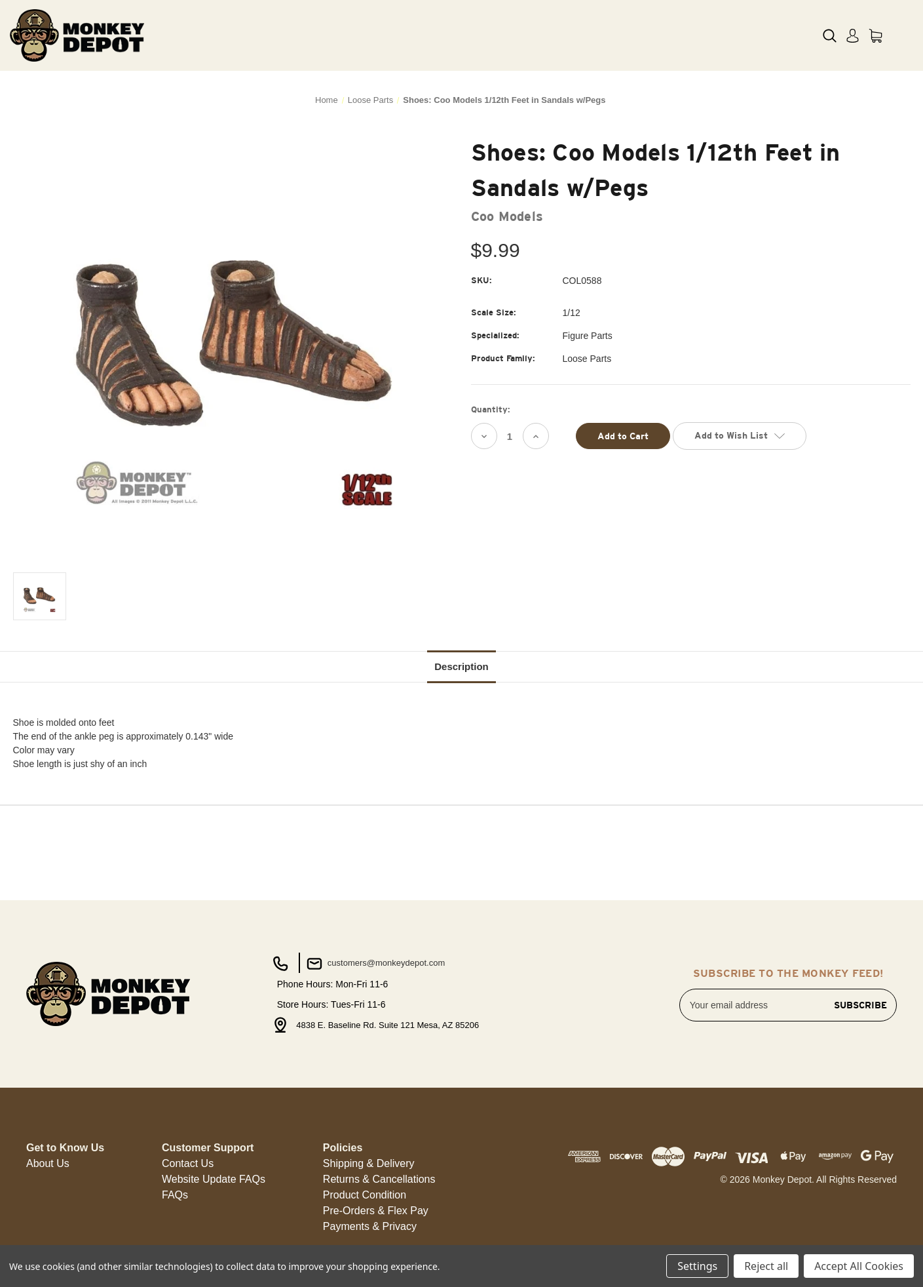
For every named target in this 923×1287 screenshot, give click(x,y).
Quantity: (490, 409)
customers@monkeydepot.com (374, 963)
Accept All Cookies (858, 1266)
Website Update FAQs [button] (213, 1179)
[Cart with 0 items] (875, 35)
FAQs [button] (175, 1194)
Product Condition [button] (364, 1194)
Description (461, 666)
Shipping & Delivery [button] (369, 1163)
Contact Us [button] (188, 1163)
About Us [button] (47, 1163)
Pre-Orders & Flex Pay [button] (375, 1210)
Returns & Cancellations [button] (379, 1179)
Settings (697, 1266)
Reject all (766, 1266)
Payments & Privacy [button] (370, 1226)
